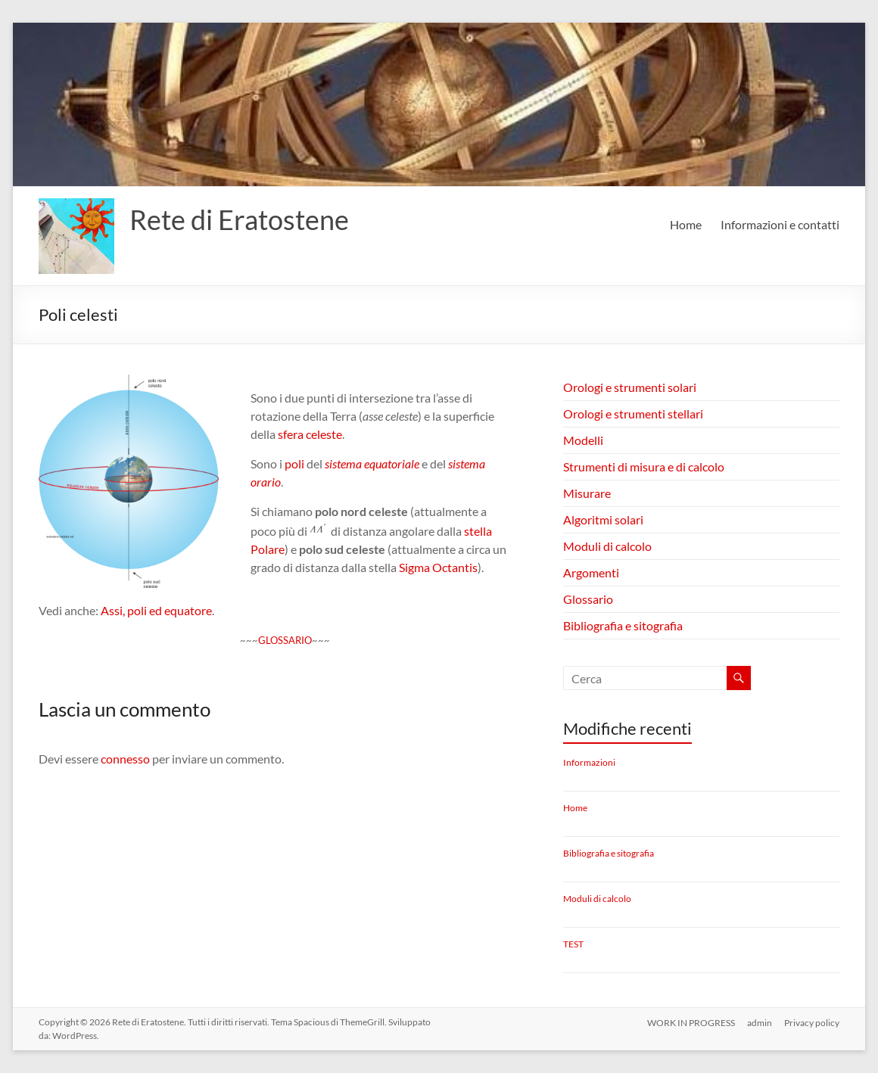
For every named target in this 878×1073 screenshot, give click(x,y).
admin (759, 1022)
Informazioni (589, 762)
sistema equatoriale (372, 463)
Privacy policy (811, 1022)
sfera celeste (310, 434)
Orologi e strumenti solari (629, 387)
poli (294, 463)
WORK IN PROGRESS (691, 1022)
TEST (573, 944)
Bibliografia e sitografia (623, 625)
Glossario (588, 599)
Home (686, 224)
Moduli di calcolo (607, 546)
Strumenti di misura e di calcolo (643, 466)
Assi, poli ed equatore (156, 610)
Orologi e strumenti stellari (633, 413)
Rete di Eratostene (239, 219)
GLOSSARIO (285, 640)
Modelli (583, 440)
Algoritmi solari (603, 519)
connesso (125, 758)
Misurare (587, 493)
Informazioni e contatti (780, 224)
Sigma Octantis (438, 567)
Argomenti (591, 572)
